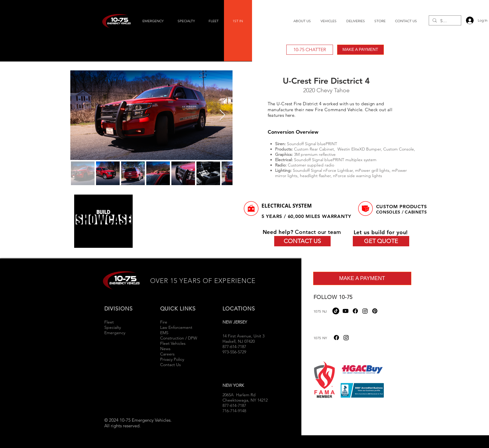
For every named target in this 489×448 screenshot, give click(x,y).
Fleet (109, 322)
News (165, 348)
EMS (164, 332)
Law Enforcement (176, 327)
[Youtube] (345, 311)
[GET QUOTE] (381, 241)
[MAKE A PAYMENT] (360, 50)
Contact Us (170, 364)
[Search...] (444, 21)
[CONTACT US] (302, 241)
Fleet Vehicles (173, 343)
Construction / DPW (178, 338)
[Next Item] (222, 115)
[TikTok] (335, 311)
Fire (164, 322)
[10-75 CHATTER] (309, 50)
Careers (167, 354)
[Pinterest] (374, 311)
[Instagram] (365, 311)
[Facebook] (355, 311)
